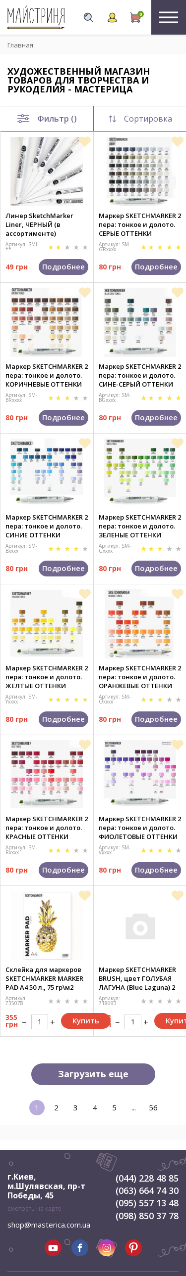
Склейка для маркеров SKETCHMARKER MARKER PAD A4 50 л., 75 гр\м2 (44, 978)
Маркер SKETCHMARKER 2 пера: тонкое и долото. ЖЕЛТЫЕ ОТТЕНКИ (46, 676)
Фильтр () (47, 118)
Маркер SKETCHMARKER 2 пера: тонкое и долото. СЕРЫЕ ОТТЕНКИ (140, 224)
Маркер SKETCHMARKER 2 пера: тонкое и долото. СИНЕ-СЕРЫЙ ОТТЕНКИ (140, 375)
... (133, 1107)
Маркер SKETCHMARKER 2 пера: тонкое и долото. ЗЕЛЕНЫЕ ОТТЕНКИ (140, 526)
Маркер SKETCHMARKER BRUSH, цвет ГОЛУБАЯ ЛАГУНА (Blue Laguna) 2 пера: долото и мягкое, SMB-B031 (137, 978)
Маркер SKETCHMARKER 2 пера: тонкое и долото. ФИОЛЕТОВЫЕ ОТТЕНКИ (140, 827)
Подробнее (63, 266)
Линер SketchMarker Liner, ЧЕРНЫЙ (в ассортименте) (39, 224)
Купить (85, 1020)
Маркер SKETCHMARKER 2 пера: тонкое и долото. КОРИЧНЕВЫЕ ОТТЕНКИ (46, 375)
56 (153, 1107)
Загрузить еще (93, 1074)
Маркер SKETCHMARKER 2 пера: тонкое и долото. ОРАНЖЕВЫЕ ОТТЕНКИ (140, 676)
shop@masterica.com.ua (48, 1225)
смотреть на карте (34, 1208)
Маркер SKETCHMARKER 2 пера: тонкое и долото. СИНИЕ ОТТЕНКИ (46, 526)
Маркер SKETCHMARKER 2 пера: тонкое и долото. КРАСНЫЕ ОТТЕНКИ (46, 827)
